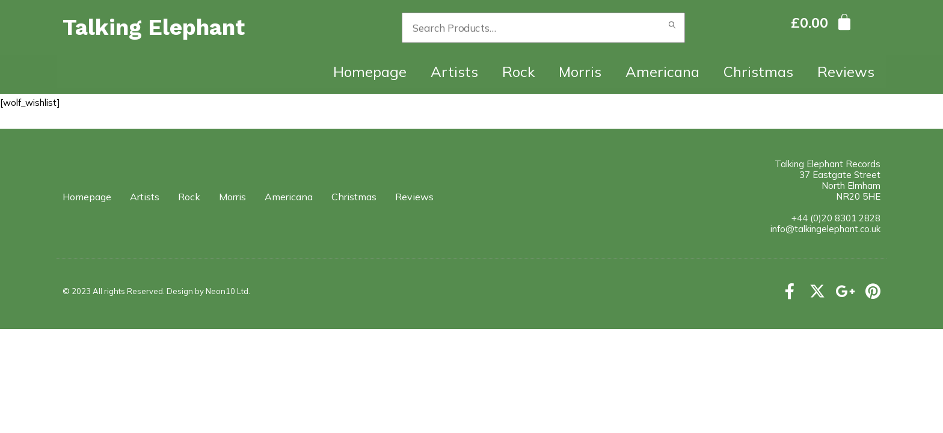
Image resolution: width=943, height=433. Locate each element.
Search (672, 28)
